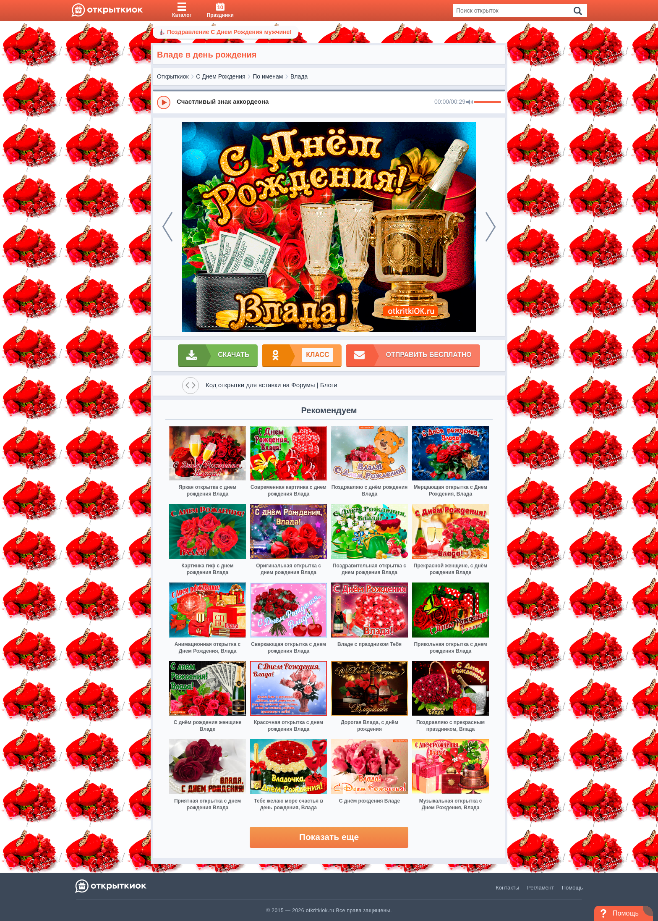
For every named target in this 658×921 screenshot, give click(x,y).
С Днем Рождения (220, 76)
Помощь (572, 887)
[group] (329, 102)
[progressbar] (487, 102)
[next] (490, 227)
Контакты (507, 887)
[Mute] (469, 102)
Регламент (540, 887)
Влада (299, 76)
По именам (268, 76)
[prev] (167, 227)
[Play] (163, 102)
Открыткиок (173, 76)
